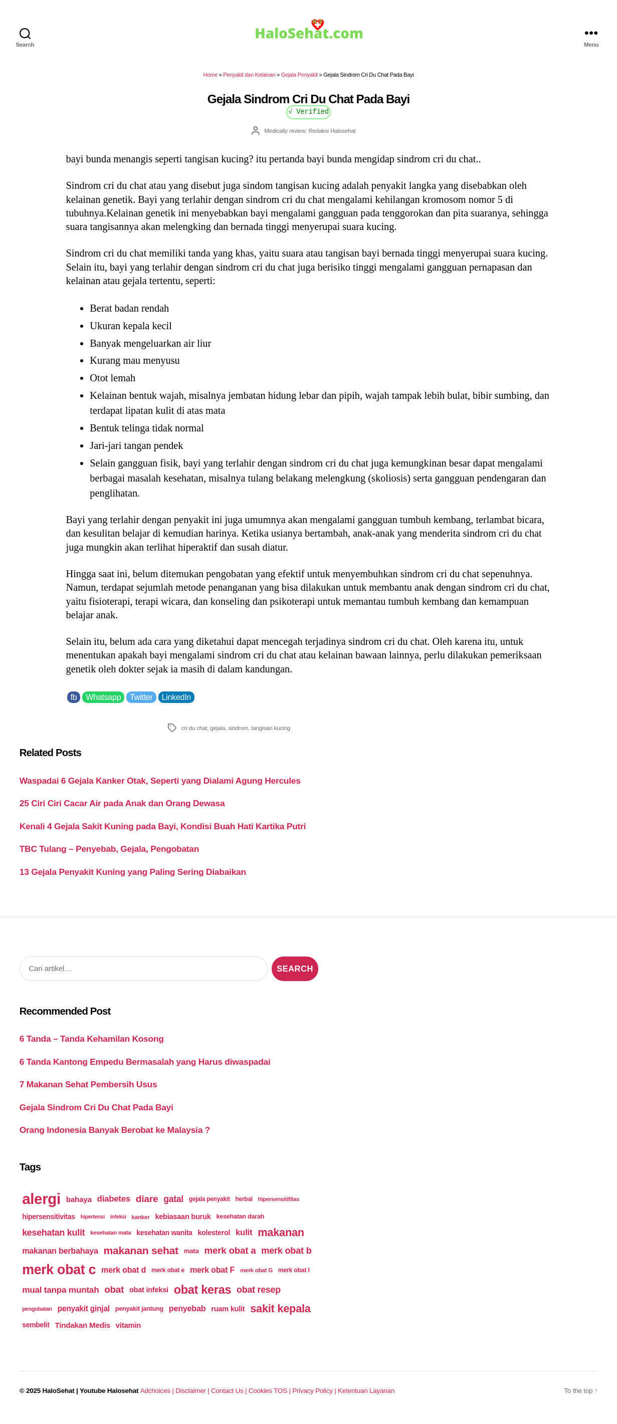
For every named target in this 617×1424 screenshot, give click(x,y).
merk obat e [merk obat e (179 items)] (167, 1277)
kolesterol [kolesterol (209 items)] (213, 1240)
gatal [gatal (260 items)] (173, 1206)
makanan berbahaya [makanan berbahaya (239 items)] (60, 1257)
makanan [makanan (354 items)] (281, 1239)
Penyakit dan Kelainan (249, 82)
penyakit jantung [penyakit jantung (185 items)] (139, 1315)
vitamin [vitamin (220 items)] (128, 1332)
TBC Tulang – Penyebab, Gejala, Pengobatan (109, 856)
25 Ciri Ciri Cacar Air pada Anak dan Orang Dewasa (122, 810)
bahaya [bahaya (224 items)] (79, 1206)
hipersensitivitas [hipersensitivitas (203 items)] (48, 1224)
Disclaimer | (193, 1397)
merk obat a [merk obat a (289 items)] (230, 1257)
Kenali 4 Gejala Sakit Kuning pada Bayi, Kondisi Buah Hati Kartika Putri (163, 833)
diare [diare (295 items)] (147, 1206)
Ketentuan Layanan (366, 1397)
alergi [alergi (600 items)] (41, 1206)
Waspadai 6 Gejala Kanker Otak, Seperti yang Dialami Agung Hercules (160, 788)
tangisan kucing (270, 735)
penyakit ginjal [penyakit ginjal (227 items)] (84, 1315)
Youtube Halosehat (109, 1397)
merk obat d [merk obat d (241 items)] (123, 1276)
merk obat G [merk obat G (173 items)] (256, 1277)
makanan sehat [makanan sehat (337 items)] (141, 1257)
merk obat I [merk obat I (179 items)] (294, 1277)
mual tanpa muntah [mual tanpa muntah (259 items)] (60, 1297)
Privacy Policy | (315, 1397)
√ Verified (308, 118)
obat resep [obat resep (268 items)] (259, 1297)
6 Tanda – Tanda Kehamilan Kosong (92, 1046)
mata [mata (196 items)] (191, 1258)
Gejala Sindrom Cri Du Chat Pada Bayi (96, 1114)
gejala (217, 735)
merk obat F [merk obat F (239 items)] (212, 1276)
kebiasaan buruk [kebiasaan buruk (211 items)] (183, 1224)
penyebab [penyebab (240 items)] (187, 1315)
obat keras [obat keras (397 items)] (203, 1296)
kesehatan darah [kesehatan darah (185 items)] (240, 1223)
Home (210, 82)
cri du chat (194, 735)
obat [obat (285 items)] (114, 1296)
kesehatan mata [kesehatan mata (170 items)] (110, 1240)
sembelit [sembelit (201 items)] (35, 1332)
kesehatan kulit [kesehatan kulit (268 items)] (53, 1240)
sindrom (238, 735)
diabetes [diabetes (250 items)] (113, 1206)
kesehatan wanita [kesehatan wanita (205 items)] (164, 1240)
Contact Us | (230, 1397)
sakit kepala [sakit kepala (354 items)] (280, 1315)
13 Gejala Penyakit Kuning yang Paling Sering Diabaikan (133, 879)
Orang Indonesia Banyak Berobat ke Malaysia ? (115, 1137)
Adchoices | (157, 1397)
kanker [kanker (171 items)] (141, 1224)
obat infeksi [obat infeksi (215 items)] (148, 1297)
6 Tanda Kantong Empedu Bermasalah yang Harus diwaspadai (145, 1069)
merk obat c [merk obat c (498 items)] (59, 1276)
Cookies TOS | (270, 1397)
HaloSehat (59, 1397)
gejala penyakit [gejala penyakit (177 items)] (209, 1206)
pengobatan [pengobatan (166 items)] (37, 1316)
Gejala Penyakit (299, 82)
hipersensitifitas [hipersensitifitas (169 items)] (278, 1206)
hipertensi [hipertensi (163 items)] (93, 1224)
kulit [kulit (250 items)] (244, 1239)
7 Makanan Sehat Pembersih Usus (88, 1091)
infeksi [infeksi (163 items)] (118, 1224)
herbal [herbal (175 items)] (244, 1206)
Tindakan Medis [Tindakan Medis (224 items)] (82, 1332)
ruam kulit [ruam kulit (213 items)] (228, 1316)
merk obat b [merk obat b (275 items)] (286, 1258)
